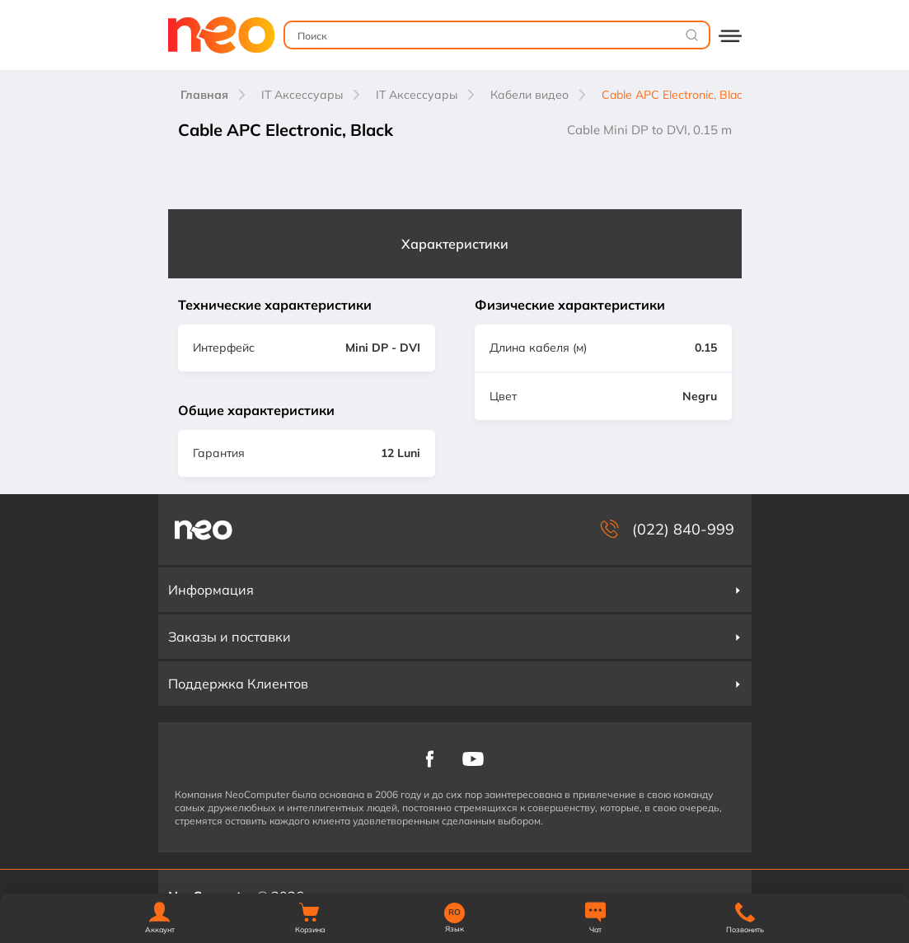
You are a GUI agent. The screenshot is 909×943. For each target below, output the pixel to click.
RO (454, 912)
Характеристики (454, 244)
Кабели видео (529, 94)
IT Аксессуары (302, 94)
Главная (204, 94)
